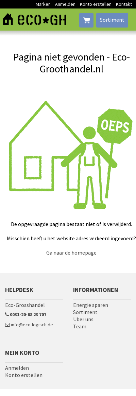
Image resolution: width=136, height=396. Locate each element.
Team (79, 326)
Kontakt (124, 4)
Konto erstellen (96, 4)
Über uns (83, 319)
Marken (43, 4)
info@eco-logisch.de (29, 325)
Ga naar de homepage (71, 252)
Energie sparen (90, 305)
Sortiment (112, 19)
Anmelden (65, 4)
